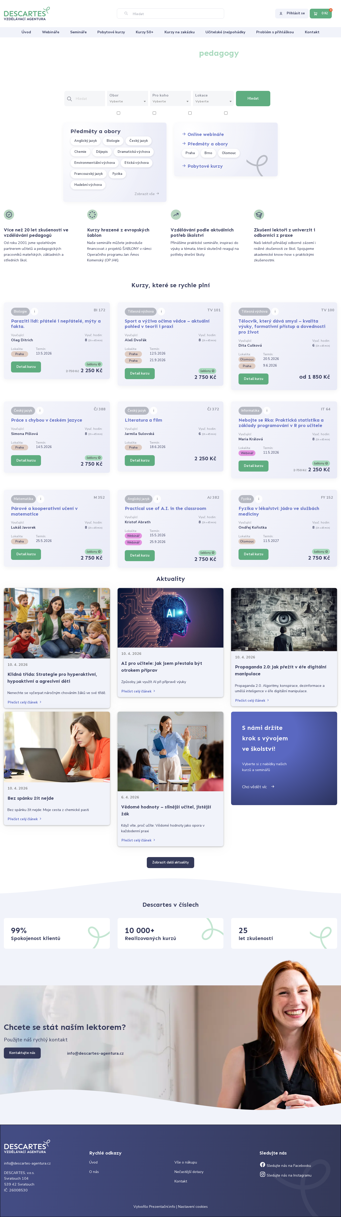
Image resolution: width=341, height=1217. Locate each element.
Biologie (113, 140)
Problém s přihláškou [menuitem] (275, 32)
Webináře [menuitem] (50, 32)
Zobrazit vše (147, 193)
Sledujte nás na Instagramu (286, 1175)
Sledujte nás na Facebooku (285, 1165)
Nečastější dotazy (188, 1171)
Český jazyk (138, 140)
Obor (114, 95)
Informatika (250, 410)
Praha (190, 153)
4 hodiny (162, 113)
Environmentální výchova (94, 163)
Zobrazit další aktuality (170, 862)
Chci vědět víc (258, 787)
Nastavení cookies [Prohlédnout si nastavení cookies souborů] (193, 1206)
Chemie (80, 152)
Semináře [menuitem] (78, 32)
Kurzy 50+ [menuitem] (144, 32)
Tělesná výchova (141, 311)
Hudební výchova (88, 185)
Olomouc (229, 153)
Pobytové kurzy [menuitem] (111, 32)
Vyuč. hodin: (93, 335)
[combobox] (127, 101)
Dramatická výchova (134, 152)
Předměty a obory (205, 144)
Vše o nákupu (185, 1162)
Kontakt (180, 1181)
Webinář (247, 453)
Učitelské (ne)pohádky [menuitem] (225, 32)
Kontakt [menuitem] (312, 32)
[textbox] (127, 101)
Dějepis (102, 152)
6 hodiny (198, 113)
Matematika (23, 499)
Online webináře (203, 134)
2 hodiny (126, 113)
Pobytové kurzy (202, 166)
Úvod (93, 1162)
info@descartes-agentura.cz (95, 1053)
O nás (94, 1171)
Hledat (253, 98)
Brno (208, 153)
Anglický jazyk (85, 140)
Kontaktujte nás (22, 1053)
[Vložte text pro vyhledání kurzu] (90, 99)
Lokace (201, 95)
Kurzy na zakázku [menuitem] (179, 32)
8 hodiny (233, 113)
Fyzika (117, 174)
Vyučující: (17, 335)
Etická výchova (137, 163)
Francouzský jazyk (88, 174)
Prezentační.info (162, 1206)
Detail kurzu (26, 367)
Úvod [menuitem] (26, 32)
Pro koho (160, 95)
